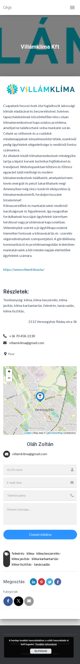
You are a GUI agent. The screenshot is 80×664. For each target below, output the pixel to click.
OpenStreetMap (54, 433)
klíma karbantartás (45, 559)
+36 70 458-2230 (22, 336)
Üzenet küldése (40, 534)
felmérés (18, 553)
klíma (30, 553)
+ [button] (9, 372)
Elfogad (41, 651)
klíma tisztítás (21, 564)
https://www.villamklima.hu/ (23, 269)
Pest (9, 354)
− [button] (9, 378)
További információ (46, 644)
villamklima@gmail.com (26, 343)
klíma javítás (20, 559)
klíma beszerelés (48, 553)
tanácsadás (42, 564)
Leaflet (28, 433)
